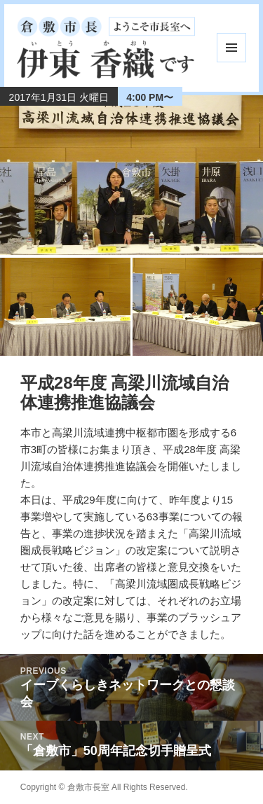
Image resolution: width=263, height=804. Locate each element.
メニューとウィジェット (231, 47)
